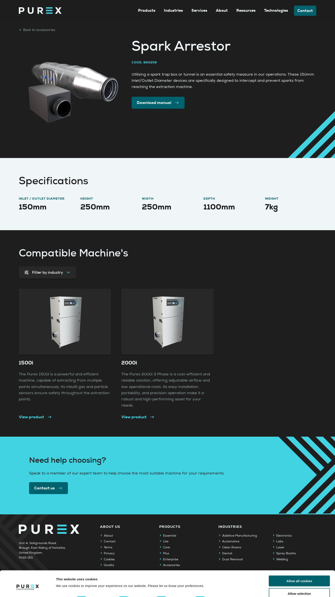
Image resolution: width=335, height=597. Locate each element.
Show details (224, 580)
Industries (173, 10)
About (222, 10)
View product (35, 417)
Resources (246, 10)
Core (166, 547)
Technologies (276, 10)
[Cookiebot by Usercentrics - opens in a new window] (27, 588)
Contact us (48, 488)
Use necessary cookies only (299, 586)
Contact (305, 10)
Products (146, 10)
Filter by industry (47, 272)
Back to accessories (37, 30)
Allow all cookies (299, 561)
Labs (279, 541)
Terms (108, 547)
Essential (169, 535)
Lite (165, 541)
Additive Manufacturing (239, 535)
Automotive (230, 541)
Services (199, 10)
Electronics (284, 535)
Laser (280, 547)
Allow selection (299, 574)
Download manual (158, 102)
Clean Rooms (231, 547)
